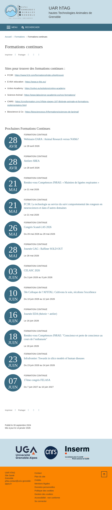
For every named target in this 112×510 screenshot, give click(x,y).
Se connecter (41, 501)
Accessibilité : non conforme (47, 498)
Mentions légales (42, 483)
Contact (38, 473)
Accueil (8, 37)
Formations (20, 37)
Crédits (38, 480)
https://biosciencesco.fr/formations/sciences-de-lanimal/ (52, 111)
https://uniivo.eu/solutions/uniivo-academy (45, 88)
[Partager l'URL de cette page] (38, 54)
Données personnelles (45, 487)
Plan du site (40, 476)
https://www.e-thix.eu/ (35, 81)
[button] (30, 27)
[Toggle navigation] (12, 27)
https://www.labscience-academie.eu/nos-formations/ (49, 95)
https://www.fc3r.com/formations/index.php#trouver (39, 75)
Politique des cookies (44, 490)
